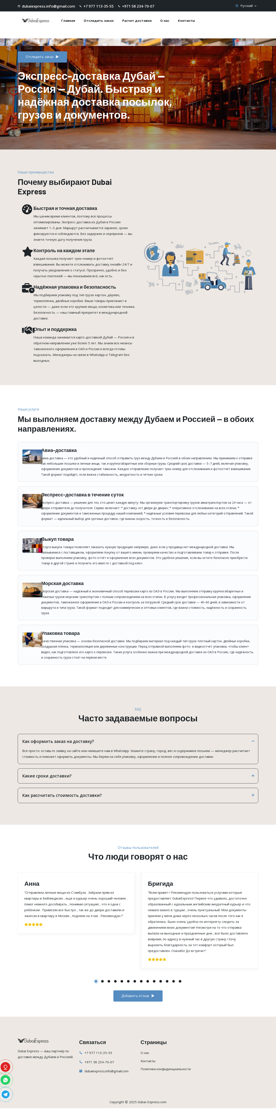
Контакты (186, 20)
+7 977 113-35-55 (98, 1053)
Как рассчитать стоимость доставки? (138, 795)
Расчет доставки (137, 20)
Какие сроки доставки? (138, 776)
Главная (68, 20)
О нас (164, 20)
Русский (246, 5)
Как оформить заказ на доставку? (138, 741)
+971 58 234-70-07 (99, 1063)
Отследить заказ (99, 20)
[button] (96, 981)
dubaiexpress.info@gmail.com (107, 1072)
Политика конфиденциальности (166, 1070)
